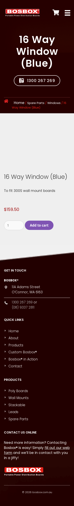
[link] (38, 331)
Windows (54, 103)
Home (19, 102)
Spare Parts (35, 103)
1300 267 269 (22, 302)
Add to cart (39, 225)
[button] (37, 80)
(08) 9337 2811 (23, 307)
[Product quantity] (14, 225)
